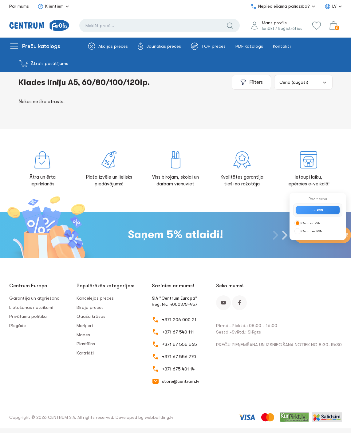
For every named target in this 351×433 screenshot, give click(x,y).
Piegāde (17, 325)
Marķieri (85, 325)
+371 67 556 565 (179, 344)
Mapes (83, 334)
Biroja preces (90, 307)
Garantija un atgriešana (34, 298)
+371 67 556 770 (179, 356)
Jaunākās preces (159, 46)
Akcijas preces (108, 46)
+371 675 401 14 (178, 369)
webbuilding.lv (159, 417)
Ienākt (268, 28)
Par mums (19, 6)
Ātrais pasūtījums (43, 63)
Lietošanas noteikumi (31, 307)
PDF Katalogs (249, 46)
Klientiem (50, 6)
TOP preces (208, 46)
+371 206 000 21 (179, 319)
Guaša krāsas (91, 316)
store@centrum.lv (180, 381)
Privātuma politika (28, 316)
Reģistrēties (290, 28)
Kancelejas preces (95, 298)
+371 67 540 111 (178, 332)
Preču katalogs (41, 46)
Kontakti (282, 46)
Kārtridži (85, 352)
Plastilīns (86, 343)
